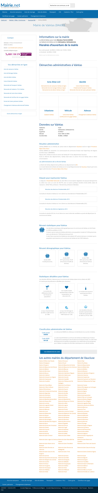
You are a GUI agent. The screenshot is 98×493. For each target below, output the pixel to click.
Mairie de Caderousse (64, 375)
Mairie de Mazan (44, 415)
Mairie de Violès (43, 472)
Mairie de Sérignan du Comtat (47, 459)
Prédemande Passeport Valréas (82, 88)
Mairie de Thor (81, 409)
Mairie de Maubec (82, 413)
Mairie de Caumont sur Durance (86, 379)
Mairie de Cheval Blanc (45, 385)
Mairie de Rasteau (63, 429)
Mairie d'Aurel (62, 363)
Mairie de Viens (62, 468)
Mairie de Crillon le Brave (46, 387)
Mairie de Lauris (62, 407)
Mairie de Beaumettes (83, 365)
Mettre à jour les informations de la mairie (49, 55)
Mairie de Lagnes (63, 405)
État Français (83, 488)
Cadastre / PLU (68, 12)
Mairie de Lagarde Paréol (46, 405)
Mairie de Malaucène (45, 413)
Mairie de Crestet (82, 385)
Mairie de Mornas (82, 421)
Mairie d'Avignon (44, 365)
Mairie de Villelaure (63, 470)
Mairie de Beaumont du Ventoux (67, 367)
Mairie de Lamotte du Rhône (85, 405)
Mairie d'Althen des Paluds (46, 361)
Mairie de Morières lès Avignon (48, 421)
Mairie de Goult (81, 393)
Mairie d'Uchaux (43, 464)
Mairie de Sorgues (82, 459)
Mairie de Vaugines (44, 466)
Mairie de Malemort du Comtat (67, 413)
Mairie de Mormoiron (64, 421)
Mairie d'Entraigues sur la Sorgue (86, 387)
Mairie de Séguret (82, 457)
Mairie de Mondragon (45, 419)
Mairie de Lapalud (44, 407)
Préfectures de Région (38, 488)
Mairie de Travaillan (82, 461)
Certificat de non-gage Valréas (68, 117)
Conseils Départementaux (53, 488)
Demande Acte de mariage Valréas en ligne (54, 88)
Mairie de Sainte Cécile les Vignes (86, 451)
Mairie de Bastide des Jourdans (48, 399)
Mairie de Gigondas (44, 393)
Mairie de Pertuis (63, 425)
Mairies (4, 12)
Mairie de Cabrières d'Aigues (66, 373)
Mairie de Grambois (44, 395)
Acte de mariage (29, 12)
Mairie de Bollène (82, 369)
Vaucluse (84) (31, 20)
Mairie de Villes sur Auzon (84, 470)
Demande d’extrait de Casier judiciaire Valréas (83, 90)
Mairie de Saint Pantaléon (65, 443)
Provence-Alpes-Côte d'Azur (59, 169)
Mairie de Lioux (43, 411)
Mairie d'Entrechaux (45, 389)
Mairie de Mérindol (82, 415)
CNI (60, 12)
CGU (2, 490)
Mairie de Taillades (63, 461)
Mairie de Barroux (82, 407)
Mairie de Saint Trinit (64, 451)
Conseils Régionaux (25, 488)
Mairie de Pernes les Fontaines (47, 425)
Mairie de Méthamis (45, 417)
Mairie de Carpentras (83, 377)
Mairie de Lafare (62, 403)
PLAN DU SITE (12, 488)
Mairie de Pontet (63, 409)
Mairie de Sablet (62, 433)
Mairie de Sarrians (63, 455)
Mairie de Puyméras (83, 427)
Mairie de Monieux (63, 419)
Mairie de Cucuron (63, 387)
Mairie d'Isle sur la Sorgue (84, 397)
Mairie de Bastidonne (64, 399)
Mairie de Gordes (63, 393)
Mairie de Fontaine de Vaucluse (48, 391)
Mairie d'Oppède (63, 423)
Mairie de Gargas (63, 391)
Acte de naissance (16, 12)
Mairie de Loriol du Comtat (66, 411)
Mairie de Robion (63, 431)
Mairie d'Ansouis (63, 361)
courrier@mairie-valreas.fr (15, 48)
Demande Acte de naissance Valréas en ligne (53, 86)
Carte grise (79, 12)
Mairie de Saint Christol (45, 435)
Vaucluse (79, 146)
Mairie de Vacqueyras (64, 464)
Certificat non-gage (8, 16)
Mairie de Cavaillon (44, 381)
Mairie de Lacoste (44, 403)
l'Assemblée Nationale (53, 181)
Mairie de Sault (81, 455)
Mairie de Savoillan (63, 457)
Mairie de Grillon (63, 395)
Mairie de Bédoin (44, 369)
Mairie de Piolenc (44, 427)
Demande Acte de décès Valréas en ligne (53, 90)
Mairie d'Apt (80, 361)
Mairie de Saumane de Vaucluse (48, 457)
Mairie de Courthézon (64, 385)
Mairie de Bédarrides (83, 367)
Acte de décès (42, 12)
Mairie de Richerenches (84, 429)
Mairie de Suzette (44, 461)
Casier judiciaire (22, 16)
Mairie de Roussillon (83, 431)
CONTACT (3, 488)
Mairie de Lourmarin (83, 411)
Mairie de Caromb (63, 377)
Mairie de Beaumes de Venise (66, 365)
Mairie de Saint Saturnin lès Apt (86, 447)
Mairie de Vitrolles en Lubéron (85, 472)
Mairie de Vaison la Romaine (85, 464)
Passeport (53, 12)
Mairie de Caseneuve (45, 379)
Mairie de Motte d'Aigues (84, 399)
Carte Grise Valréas (68, 115)
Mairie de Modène (82, 417)
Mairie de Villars (81, 468)
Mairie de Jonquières (45, 397)
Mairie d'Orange (82, 423)
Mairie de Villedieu (44, 470)
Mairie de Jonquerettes (83, 395)
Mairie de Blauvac (63, 369)
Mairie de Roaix (43, 431)
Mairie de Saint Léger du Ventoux (48, 439)
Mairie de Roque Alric (45, 401)
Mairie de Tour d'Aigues (84, 401)
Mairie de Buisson (82, 371)
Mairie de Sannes (44, 455)
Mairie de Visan (62, 472)
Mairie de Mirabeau (63, 417)
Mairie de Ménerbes (64, 415)
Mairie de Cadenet (44, 375)
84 (76, 165)
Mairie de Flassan (82, 389)
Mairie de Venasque (44, 468)
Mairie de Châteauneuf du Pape (86, 381)
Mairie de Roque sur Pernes (66, 401)
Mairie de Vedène (63, 466)
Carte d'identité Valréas (82, 86)
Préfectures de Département (70, 488)
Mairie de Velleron (82, 466)
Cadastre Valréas (49, 115)
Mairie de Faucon (63, 389)
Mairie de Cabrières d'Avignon (85, 373)
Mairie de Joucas (62, 397)
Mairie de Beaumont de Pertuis (48, 367)
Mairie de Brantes (63, 371)
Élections (90, 488)
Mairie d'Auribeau (82, 363)
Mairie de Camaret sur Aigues (47, 377)
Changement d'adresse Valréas (87, 115)
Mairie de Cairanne (82, 375)
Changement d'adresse (38, 16)
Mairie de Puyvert (44, 429)
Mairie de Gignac (82, 391)
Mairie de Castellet (63, 379)
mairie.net (4, 20)
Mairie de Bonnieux (44, 371)
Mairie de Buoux (44, 373)
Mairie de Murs (43, 423)
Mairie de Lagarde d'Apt (84, 403)
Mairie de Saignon (82, 433)
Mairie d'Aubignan (44, 363)
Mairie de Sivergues (63, 459)
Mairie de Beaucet (44, 409)
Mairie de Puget (62, 427)
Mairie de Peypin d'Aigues (84, 425)
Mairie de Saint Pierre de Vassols (86, 443)
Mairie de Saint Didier (64, 435)
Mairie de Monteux (82, 419)
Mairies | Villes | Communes (17, 20)
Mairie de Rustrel (44, 433)
